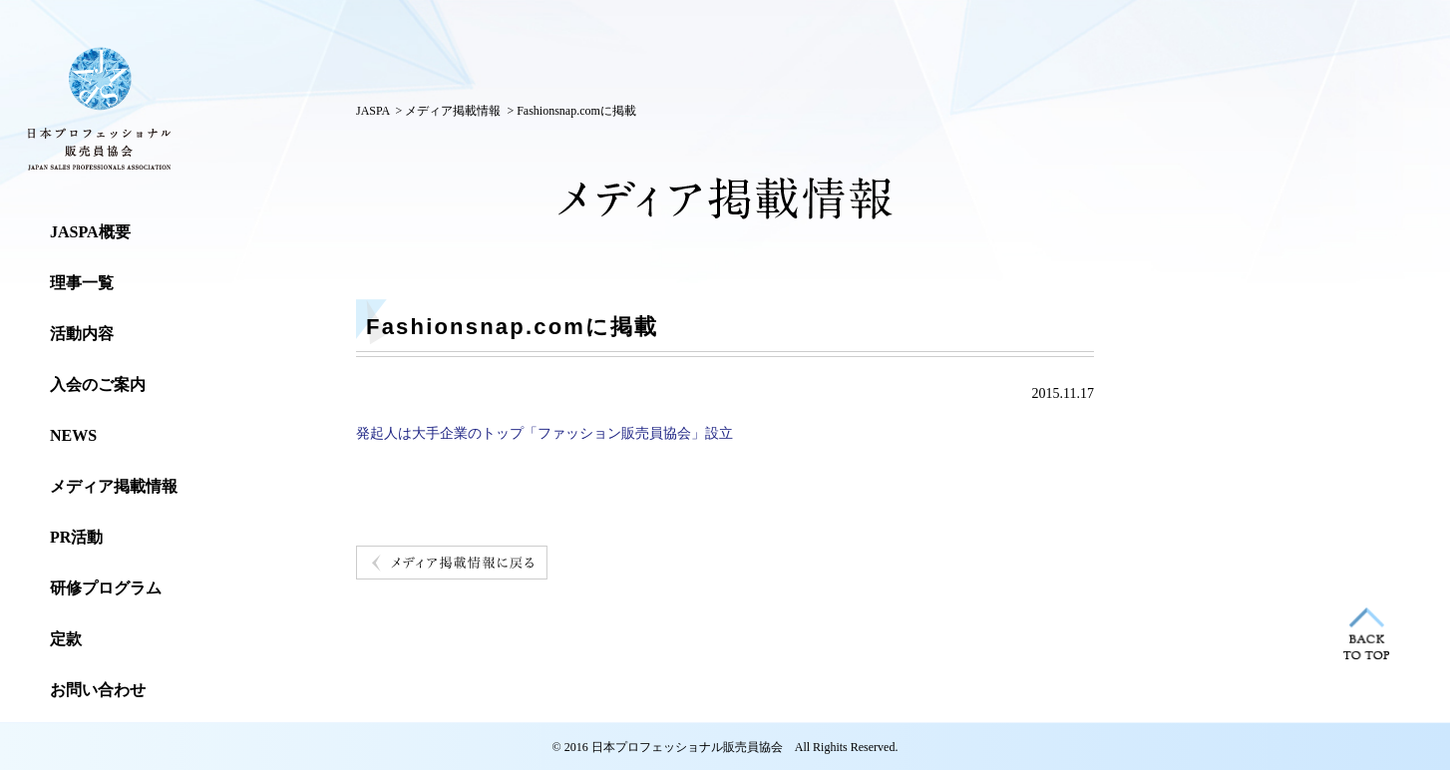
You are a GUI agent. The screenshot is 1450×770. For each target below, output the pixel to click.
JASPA (373, 111)
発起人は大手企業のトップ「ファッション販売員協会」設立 (544, 433)
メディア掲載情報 (453, 111)
